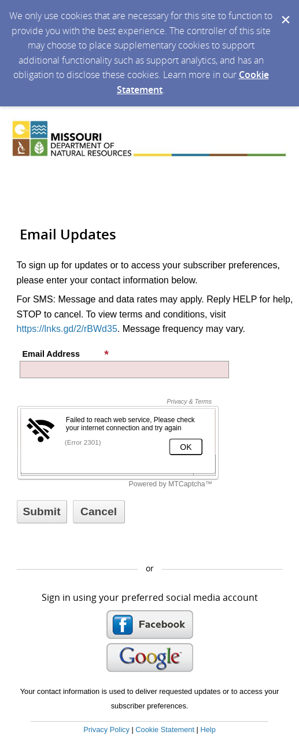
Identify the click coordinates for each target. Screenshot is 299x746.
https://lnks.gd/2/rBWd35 (67, 329)
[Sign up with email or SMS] (42, 511)
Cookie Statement (164, 729)
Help (207, 729)
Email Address (66, 354)
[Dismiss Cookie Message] (284, 11)
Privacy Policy (106, 729)
